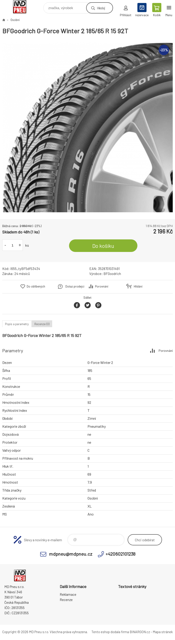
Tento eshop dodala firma (110, 632)
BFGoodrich (112, 274)
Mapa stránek (163, 632)
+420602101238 (120, 554)
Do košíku (103, 246)
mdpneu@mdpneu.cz (70, 554)
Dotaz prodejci (74, 286)
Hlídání (138, 286)
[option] (87, 127)
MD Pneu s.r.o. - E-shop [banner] (22, 6)
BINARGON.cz (140, 632)
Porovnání (101, 286)
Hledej (101, 8)
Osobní (15, 20)
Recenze (66, 600)
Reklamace (68, 594)
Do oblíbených (36, 286)
